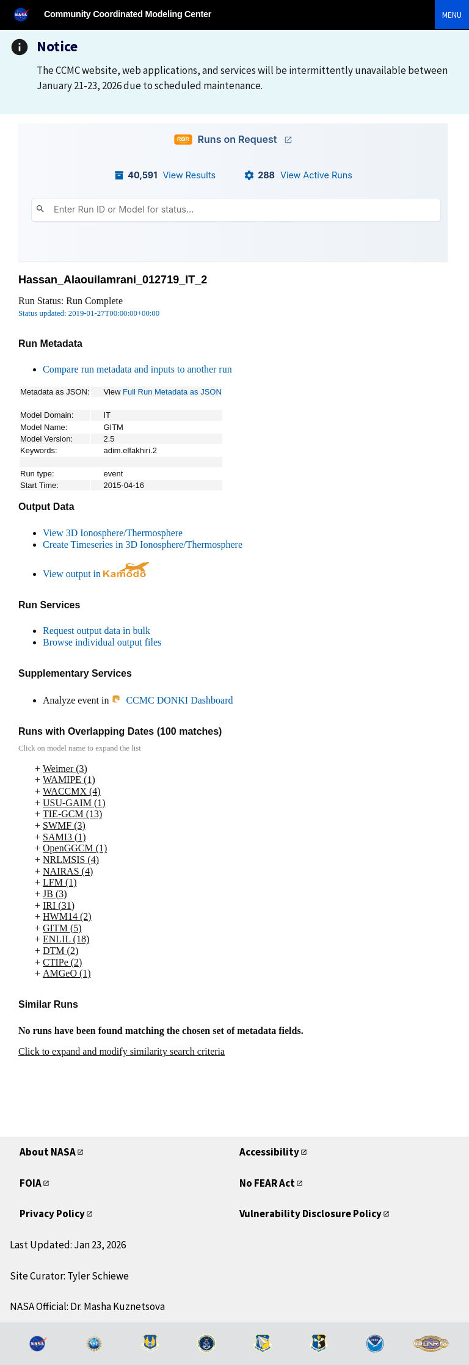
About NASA (48, 1152)
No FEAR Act (267, 1183)
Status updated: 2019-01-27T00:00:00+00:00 (88, 313)
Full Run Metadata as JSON (172, 391)
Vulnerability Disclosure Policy (310, 1213)
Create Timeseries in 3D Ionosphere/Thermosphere (142, 544)
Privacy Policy (52, 1213)
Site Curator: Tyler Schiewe (69, 1276)
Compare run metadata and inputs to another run (137, 369)
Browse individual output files (102, 642)
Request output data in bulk (96, 630)
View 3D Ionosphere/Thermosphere (113, 533)
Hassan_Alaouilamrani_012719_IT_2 (112, 280)
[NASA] (27, 14)
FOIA (31, 1183)
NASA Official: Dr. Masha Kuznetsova (87, 1306)
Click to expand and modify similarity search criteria (121, 1051)
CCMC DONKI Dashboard (172, 700)
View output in (96, 574)
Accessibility (269, 1152)
